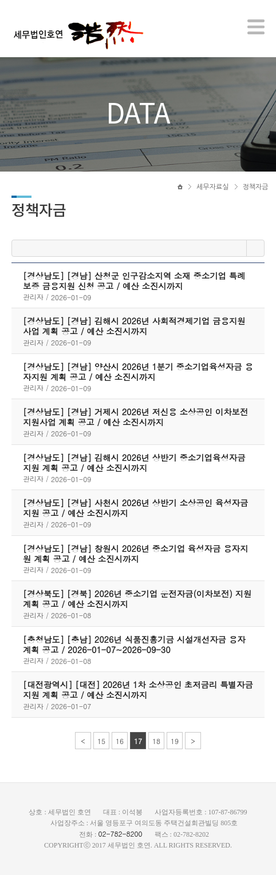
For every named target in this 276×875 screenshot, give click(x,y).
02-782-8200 (120, 833)
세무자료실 (212, 187)
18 (156, 741)
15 (101, 741)
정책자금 (256, 187)
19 (175, 741)
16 (120, 741)
